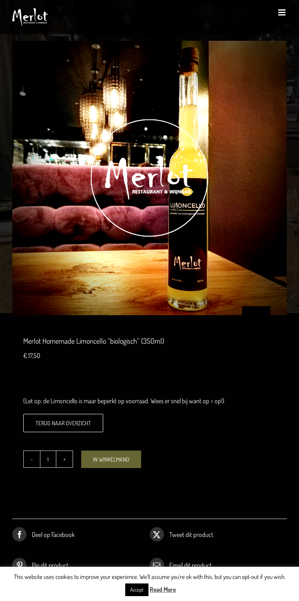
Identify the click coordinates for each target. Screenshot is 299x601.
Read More (163, 589)
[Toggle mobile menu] (282, 12)
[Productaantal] (48, 459)
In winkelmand (111, 459)
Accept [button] (137, 589)
